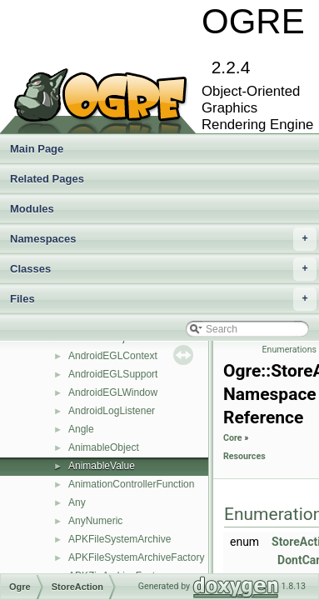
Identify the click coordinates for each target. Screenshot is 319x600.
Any (77, 502)
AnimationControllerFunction (131, 484)
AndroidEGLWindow (112, 392)
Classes (163, 269)
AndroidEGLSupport (112, 374)
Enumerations (289, 349)
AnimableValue (101, 466)
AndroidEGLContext (112, 356)
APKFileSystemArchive (119, 539)
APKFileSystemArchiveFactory (136, 557)
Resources (244, 456)
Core (232, 437)
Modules (32, 208)
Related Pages (47, 178)
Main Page (36, 148)
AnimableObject (103, 447)
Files (163, 299)
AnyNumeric (95, 521)
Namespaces (163, 239)
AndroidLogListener (111, 411)
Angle (81, 429)
